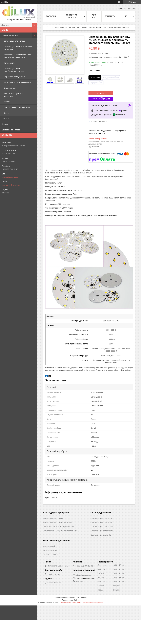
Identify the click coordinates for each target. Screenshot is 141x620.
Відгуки (5, 124)
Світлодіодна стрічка (53, 518)
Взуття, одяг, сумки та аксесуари (13, 94)
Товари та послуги (10, 35)
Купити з (101, 98)
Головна (51, 16)
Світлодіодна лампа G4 (101, 518)
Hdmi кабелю (10, 63)
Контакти (109, 16)
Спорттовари (10, 88)
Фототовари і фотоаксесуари (17, 82)
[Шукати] (34, 25)
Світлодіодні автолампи (102, 530)
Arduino (7, 101)
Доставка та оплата (11, 129)
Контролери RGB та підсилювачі (59, 526)
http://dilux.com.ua (10, 177)
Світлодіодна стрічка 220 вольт (58, 522)
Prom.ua (84, 598)
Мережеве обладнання (14, 76)
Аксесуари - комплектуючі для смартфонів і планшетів (17, 56)
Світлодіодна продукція (14, 41)
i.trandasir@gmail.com (11, 185)
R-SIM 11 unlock (51, 554)
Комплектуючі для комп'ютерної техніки (14, 69)
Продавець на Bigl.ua (70, 600)
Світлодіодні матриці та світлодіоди (60, 530)
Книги (6, 113)
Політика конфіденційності (92, 603)
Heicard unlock (50, 550)
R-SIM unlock (49, 546)
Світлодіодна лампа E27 (102, 526)
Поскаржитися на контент (70, 603)
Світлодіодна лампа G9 (101, 522)
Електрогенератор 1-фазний (17, 107)
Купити (100, 93)
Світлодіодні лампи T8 (101, 535)
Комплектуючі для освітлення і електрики (18, 47)
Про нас (5, 118)
